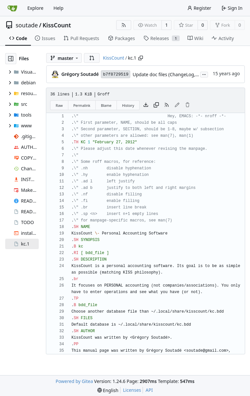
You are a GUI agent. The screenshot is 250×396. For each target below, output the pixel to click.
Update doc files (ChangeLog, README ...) (176, 74)
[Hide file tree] (10, 58)
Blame (106, 105)
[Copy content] (156, 105)
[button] (92, 58)
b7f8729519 (115, 74)
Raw (59, 105)
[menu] (107, 390)
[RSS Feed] (123, 25)
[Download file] (146, 105)
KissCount (57, 25)
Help (58, 8)
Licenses (132, 390)
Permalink (81, 105)
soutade (27, 25)
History (128, 105)
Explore (35, 8)
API (149, 390)
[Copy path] (140, 58)
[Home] (12, 8)
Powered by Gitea (74, 381)
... (204, 74)
